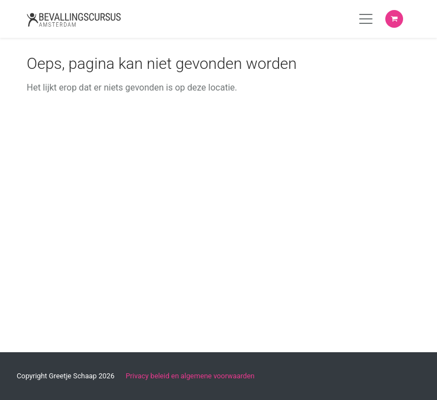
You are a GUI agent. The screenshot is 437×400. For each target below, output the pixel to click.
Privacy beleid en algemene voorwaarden (190, 376)
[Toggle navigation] (366, 19)
